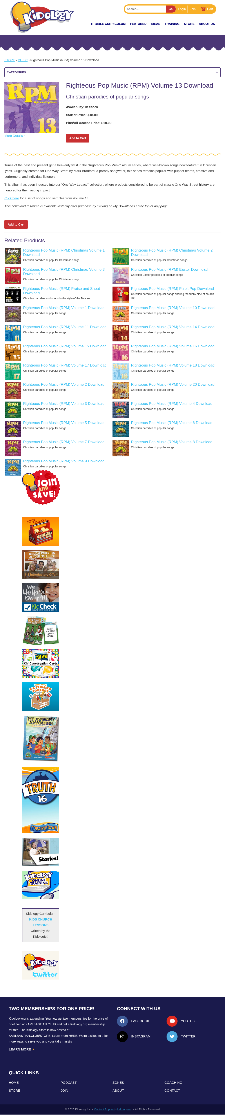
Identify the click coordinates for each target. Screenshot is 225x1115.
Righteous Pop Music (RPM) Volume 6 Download (171, 423)
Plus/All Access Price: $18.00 (88, 123)
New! (79, 24)
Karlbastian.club (40, 1024)
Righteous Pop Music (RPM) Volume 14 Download (172, 327)
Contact (172, 1091)
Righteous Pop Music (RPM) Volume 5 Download (63, 423)
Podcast (69, 1083)
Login (182, 9)
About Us (207, 24)
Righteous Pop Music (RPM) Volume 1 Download (63, 308)
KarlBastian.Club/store (30, 1035)
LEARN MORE (22, 1049)
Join (193, 9)
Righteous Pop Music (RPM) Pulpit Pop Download (172, 289)
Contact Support (104, 1109)
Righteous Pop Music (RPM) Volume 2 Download (63, 384)
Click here (11, 198)
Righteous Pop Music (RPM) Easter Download (169, 269)
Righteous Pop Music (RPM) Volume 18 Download (172, 365)
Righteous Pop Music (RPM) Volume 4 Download (171, 404)
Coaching (173, 1083)
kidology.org (124, 1109)
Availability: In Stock (82, 107)
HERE (73, 1035)
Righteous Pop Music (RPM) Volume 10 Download (172, 308)
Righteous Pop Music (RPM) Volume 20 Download (172, 384)
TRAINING (172, 24)
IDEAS (155, 24)
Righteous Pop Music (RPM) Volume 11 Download (65, 327)
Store (189, 24)
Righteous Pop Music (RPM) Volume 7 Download (63, 442)
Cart (210, 9)
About (118, 1091)
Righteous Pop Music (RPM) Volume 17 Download (65, 365)
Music (22, 60)
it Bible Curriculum (108, 24)
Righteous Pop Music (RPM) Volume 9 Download (63, 461)
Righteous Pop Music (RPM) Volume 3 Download (63, 404)
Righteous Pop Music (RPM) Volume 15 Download (65, 346)
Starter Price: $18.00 (82, 115)
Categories (112, 72)
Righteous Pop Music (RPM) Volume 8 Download (171, 442)
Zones (118, 1083)
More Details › (14, 135)
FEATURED (138, 24)
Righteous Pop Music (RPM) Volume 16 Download (172, 346)
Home (14, 1083)
